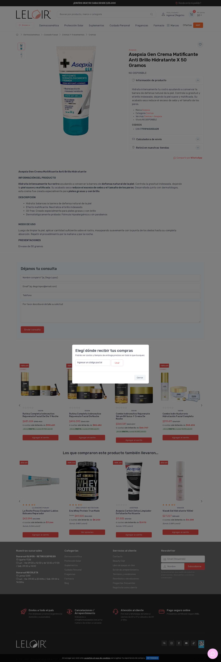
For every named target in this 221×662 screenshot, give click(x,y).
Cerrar (140, 377)
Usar (117, 362)
